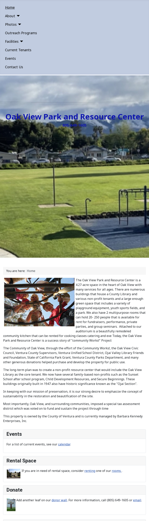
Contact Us (14, 67)
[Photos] (18, 24)
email (137, 500)
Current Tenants (18, 50)
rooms (117, 471)
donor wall (59, 500)
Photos (10, 24)
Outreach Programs (21, 33)
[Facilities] (20, 41)
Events (10, 58)
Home (10, 7)
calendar (64, 444)
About (10, 16)
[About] (17, 16)
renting (89, 471)
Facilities (11, 41)
